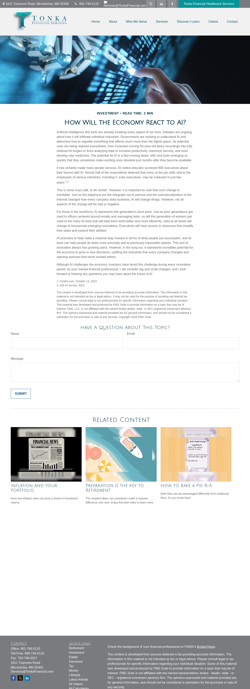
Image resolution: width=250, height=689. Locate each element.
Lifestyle (74, 675)
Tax (71, 666)
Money (73, 670)
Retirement (76, 648)
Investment (76, 652)
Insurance (76, 661)
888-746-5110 (34, 653)
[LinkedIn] (161, 4)
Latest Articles (78, 679)
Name (15, 333)
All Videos (76, 684)
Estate (73, 657)
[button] (95, 21)
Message (17, 358)
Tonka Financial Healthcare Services (209, 3)
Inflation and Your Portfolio (34, 488)
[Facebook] (172, 4)
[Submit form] (21, 394)
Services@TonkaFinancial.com (125, 3)
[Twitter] (150, 4)
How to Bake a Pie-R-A (186, 485)
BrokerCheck (206, 646)
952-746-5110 (86, 3)
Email (131, 333)
